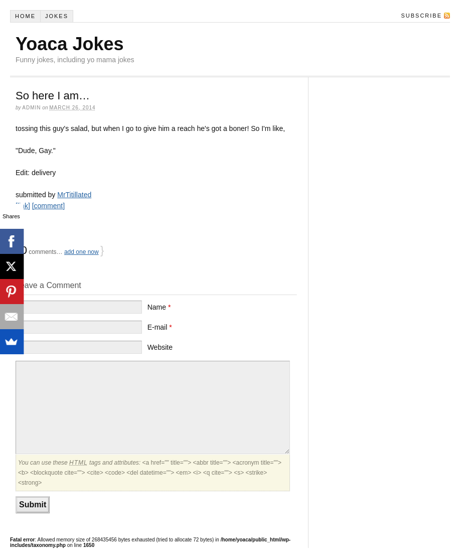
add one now (81, 251)
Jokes (56, 16)
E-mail (159, 327)
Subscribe (421, 16)
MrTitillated (74, 195)
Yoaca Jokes (69, 44)
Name (159, 307)
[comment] (48, 206)
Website (160, 347)
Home (25, 16)
